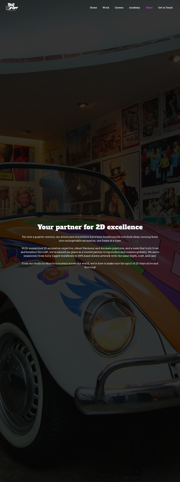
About (149, 7)
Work (106, 7)
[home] (11, 7)
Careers (119, 7)
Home (93, 7)
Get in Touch (165, 7)
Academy (134, 7)
